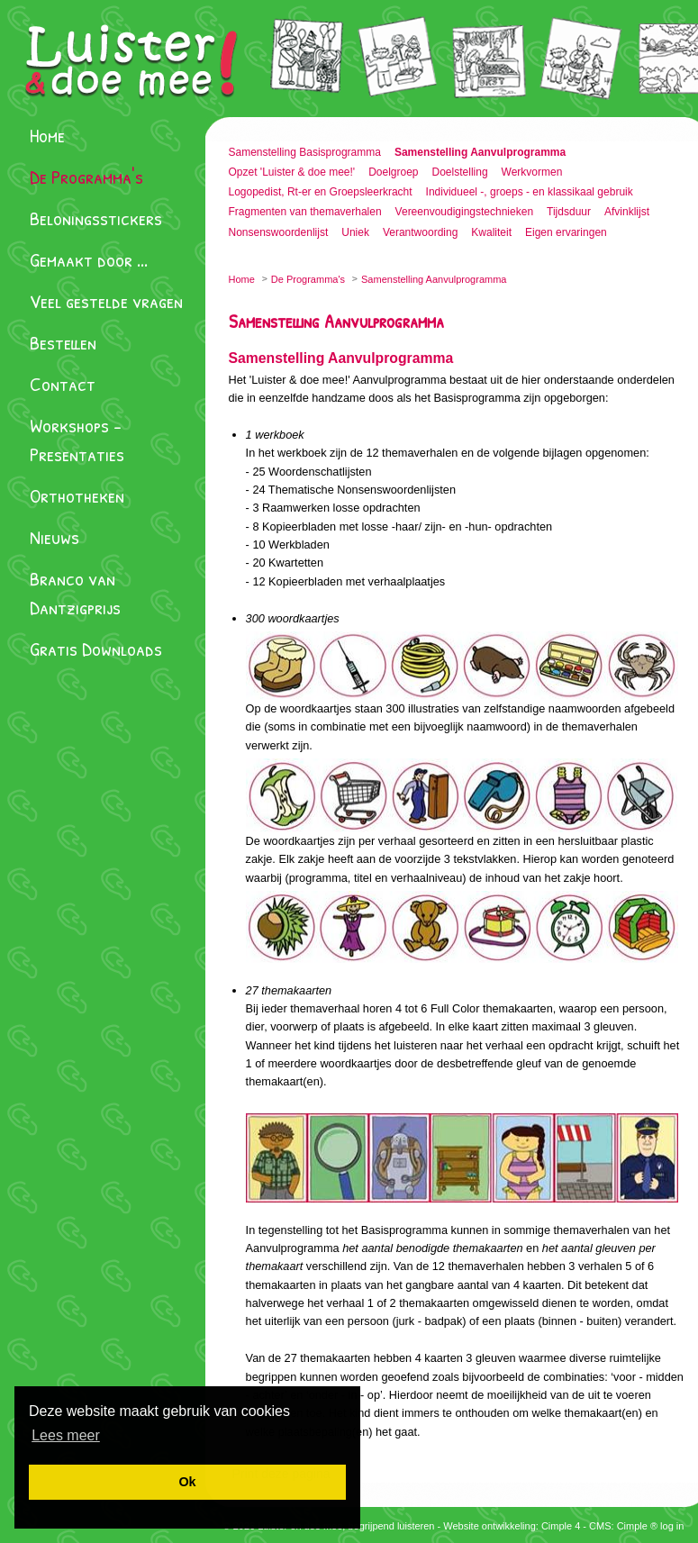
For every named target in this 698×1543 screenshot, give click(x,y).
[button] (66, 1435)
